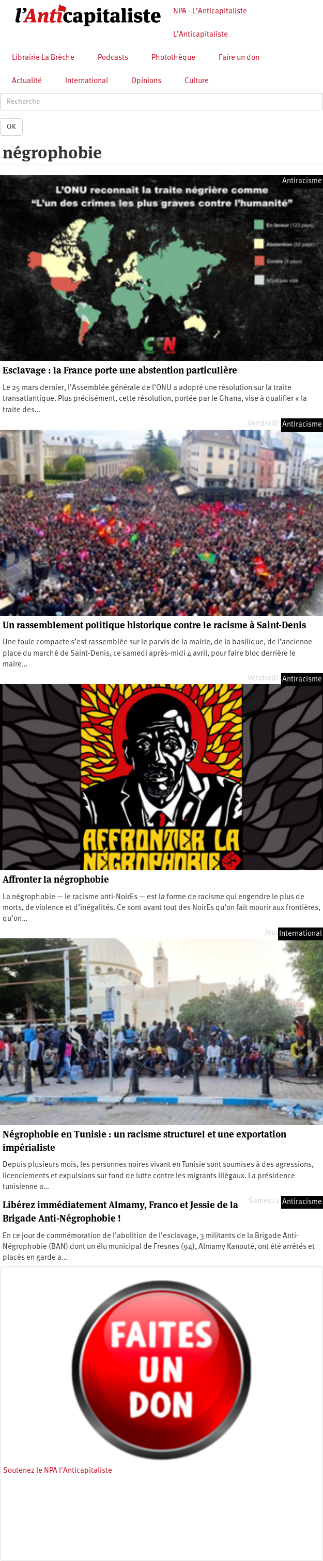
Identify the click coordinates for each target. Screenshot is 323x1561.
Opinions (146, 81)
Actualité (27, 81)
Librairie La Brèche (43, 58)
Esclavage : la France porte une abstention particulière (120, 370)
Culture (196, 81)
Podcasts (113, 58)
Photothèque (173, 58)
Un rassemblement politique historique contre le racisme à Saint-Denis (154, 625)
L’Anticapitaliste (200, 35)
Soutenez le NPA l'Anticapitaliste (57, 1471)
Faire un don (239, 58)
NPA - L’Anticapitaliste (210, 11)
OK (11, 127)
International (86, 81)
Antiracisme (302, 181)
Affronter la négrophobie (56, 879)
